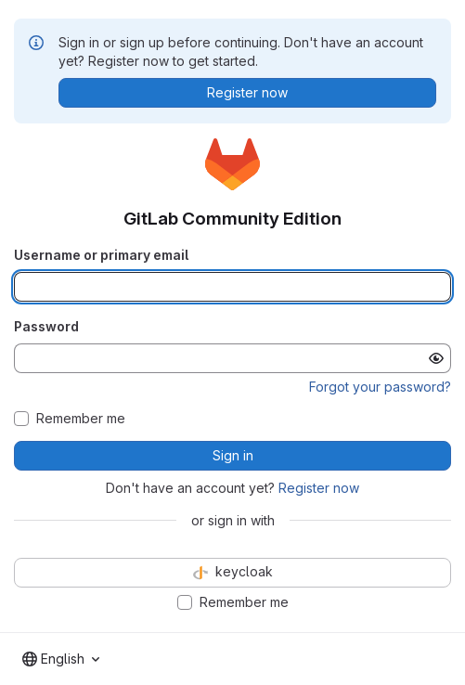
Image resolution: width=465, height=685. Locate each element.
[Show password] (436, 358)
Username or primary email (101, 255)
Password (46, 326)
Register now (318, 488)
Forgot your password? (380, 386)
